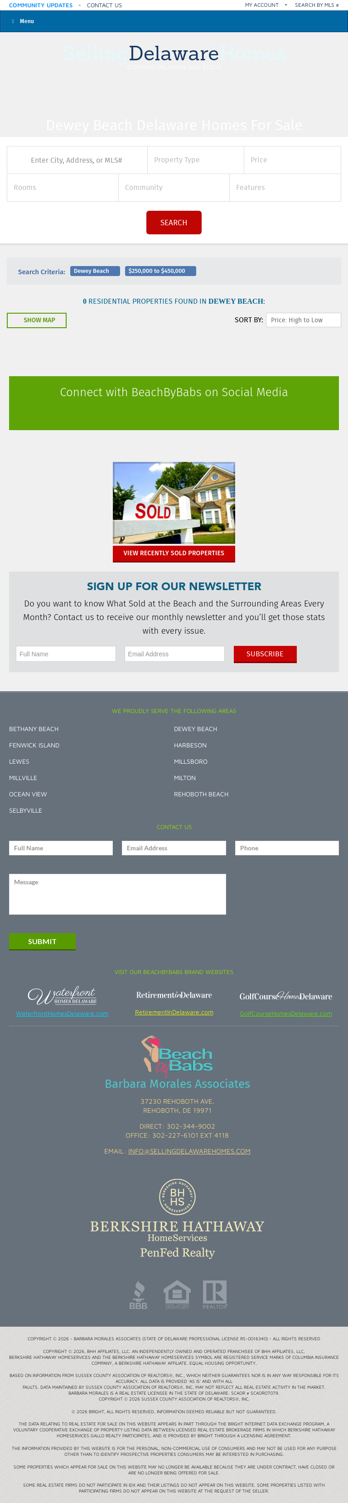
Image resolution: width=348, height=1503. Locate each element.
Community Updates (40, 5)
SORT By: (249, 320)
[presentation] (288, 894)
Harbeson (190, 745)
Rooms (25, 187)
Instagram (183, 414)
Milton (185, 777)
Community (144, 187)
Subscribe (265, 654)
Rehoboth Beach (201, 794)
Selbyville (25, 810)
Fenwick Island (34, 745)
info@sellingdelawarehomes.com (189, 1151)
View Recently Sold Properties (174, 553)
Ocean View (28, 794)
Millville (23, 777)
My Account (262, 4)
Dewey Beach (195, 728)
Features (250, 187)
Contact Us (104, 5)
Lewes (19, 761)
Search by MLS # (317, 4)
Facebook (164, 414)
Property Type (177, 160)
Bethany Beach (33, 728)
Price (259, 160)
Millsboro (191, 761)
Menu (22, 21)
